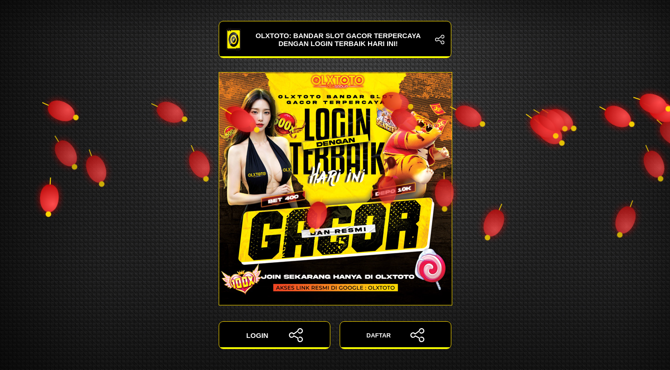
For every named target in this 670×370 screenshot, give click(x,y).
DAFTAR (396, 335)
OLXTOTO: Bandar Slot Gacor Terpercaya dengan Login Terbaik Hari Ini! (335, 39)
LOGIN (274, 335)
